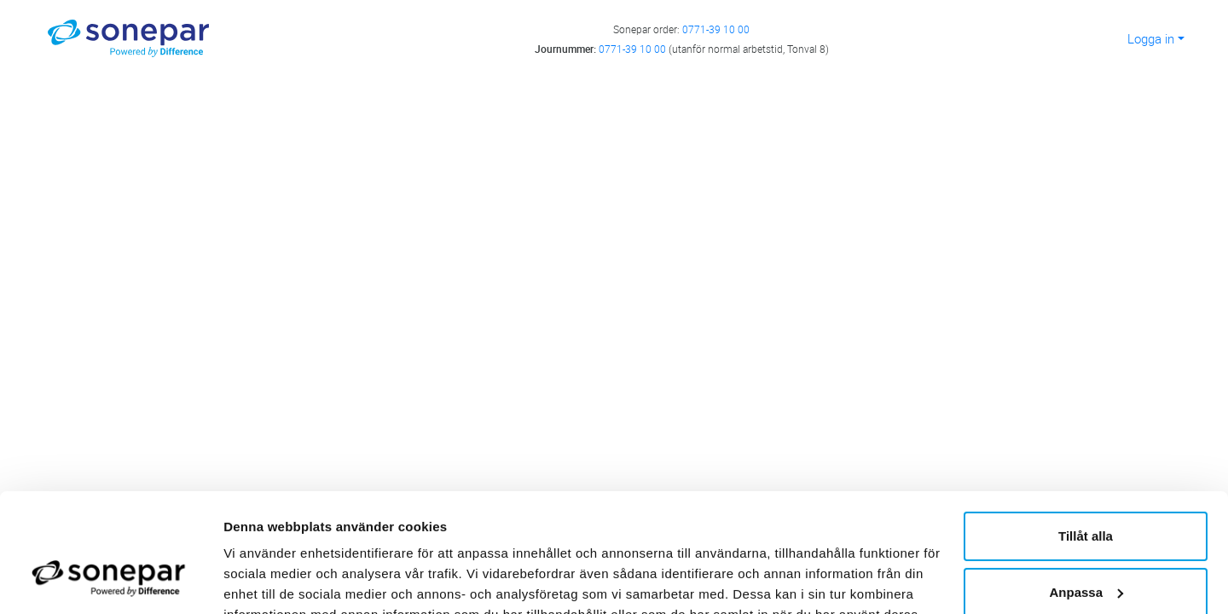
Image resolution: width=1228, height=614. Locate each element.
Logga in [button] (1150, 38)
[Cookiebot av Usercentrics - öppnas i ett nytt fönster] (110, 581)
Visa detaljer (261, 580)
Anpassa (1086, 490)
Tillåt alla (1085, 434)
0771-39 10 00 (716, 29)
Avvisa (1085, 546)
